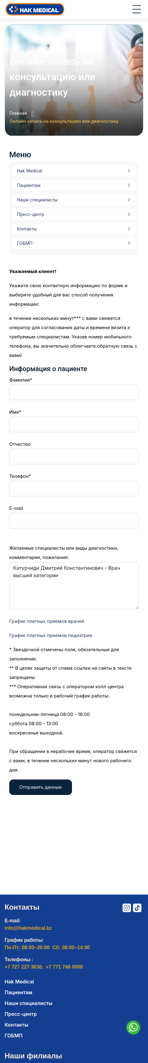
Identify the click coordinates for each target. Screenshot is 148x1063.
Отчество (19, 444)
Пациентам (28, 185)
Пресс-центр (30, 214)
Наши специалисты (37, 199)
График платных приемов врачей (46, 621)
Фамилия (19, 380)
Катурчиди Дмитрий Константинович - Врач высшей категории (74, 585)
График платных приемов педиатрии (50, 635)
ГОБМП (24, 243)
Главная (22, 114)
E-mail (16, 508)
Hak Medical (29, 170)
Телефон (19, 476)
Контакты (27, 228)
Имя (14, 412)
